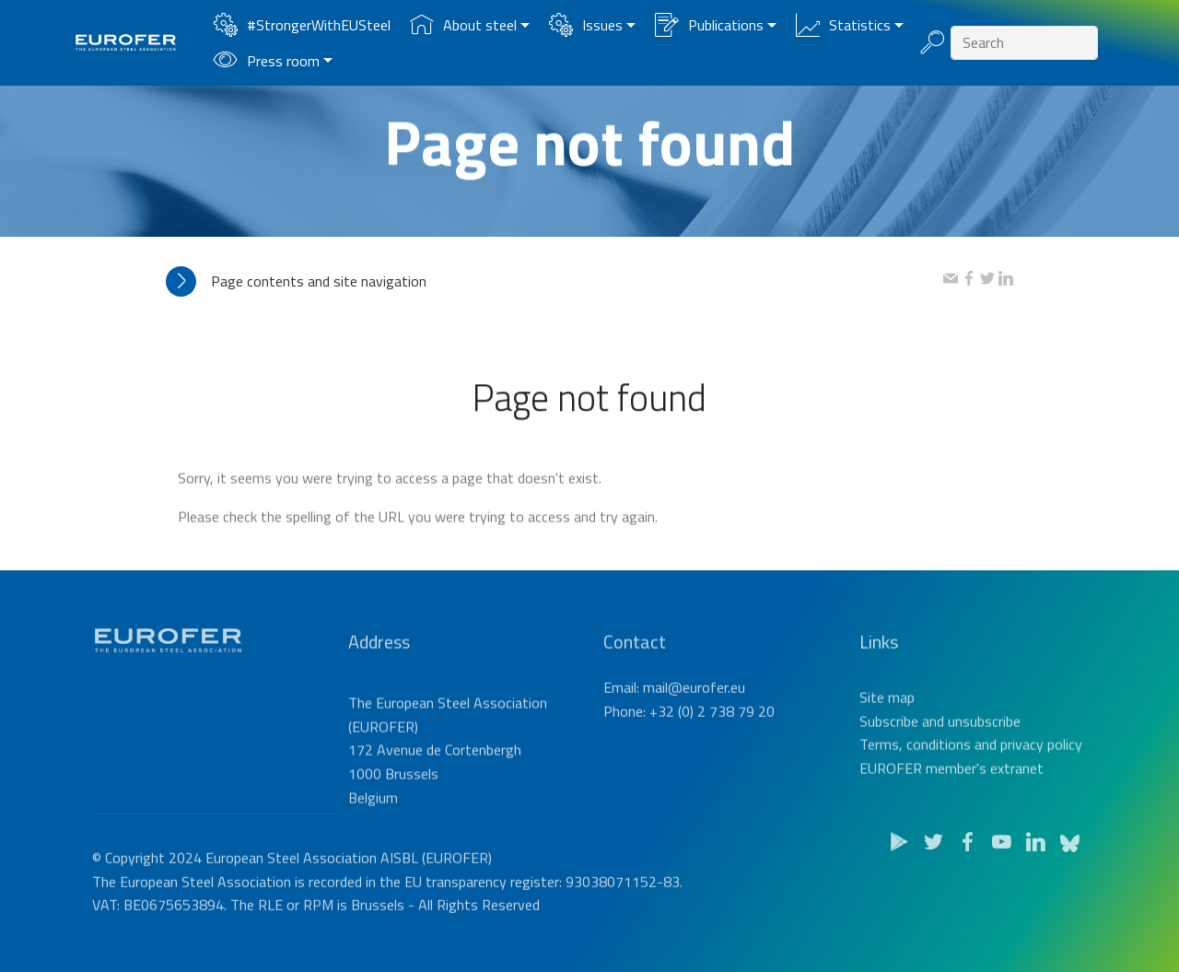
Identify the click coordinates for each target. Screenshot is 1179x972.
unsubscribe (984, 743)
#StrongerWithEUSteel (302, 25)
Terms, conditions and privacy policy (970, 767)
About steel (463, 25)
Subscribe (888, 743)
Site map (887, 720)
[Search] (1024, 43)
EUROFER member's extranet (951, 791)
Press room (267, 61)
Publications (709, 25)
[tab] (554, 281)
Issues (586, 25)
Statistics (843, 25)
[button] (554, 281)
